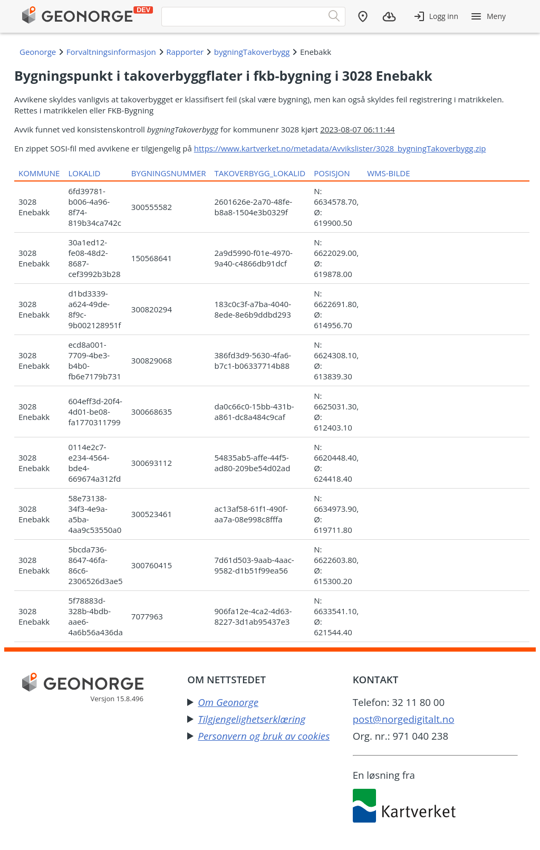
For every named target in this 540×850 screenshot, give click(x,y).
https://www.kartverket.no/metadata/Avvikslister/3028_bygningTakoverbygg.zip (340, 148)
